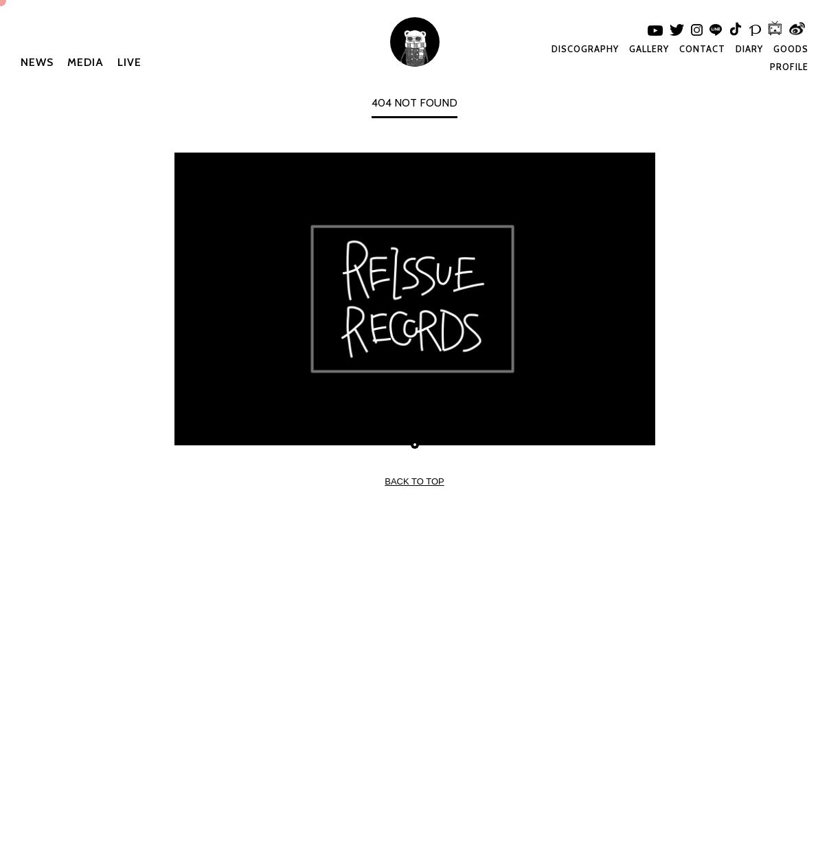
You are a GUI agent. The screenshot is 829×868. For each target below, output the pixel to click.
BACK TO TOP (414, 481)
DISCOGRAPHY (585, 48)
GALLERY (649, 48)
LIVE (129, 62)
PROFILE (789, 66)
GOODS (790, 48)
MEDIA (85, 62)
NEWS (37, 62)
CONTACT (702, 48)
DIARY (749, 48)
